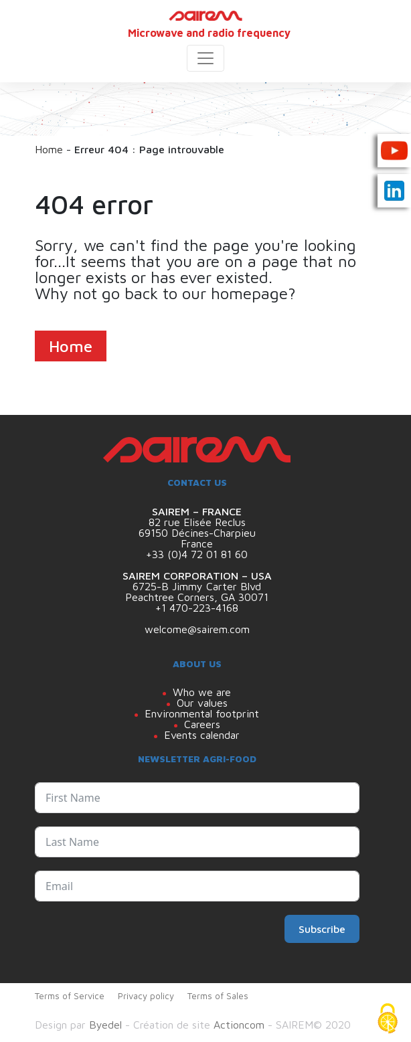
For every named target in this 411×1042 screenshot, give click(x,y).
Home (49, 149)
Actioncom (239, 1025)
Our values (202, 703)
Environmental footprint (202, 713)
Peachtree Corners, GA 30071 (196, 597)
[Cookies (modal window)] (387, 1019)
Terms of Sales (217, 995)
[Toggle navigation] (205, 58)
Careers (202, 724)
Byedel (105, 1025)
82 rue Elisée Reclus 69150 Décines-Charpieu (197, 527)
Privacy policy (146, 995)
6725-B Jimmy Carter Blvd (197, 586)
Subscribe (322, 929)
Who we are (202, 692)
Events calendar (202, 735)
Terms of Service (69, 995)
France (197, 543)
